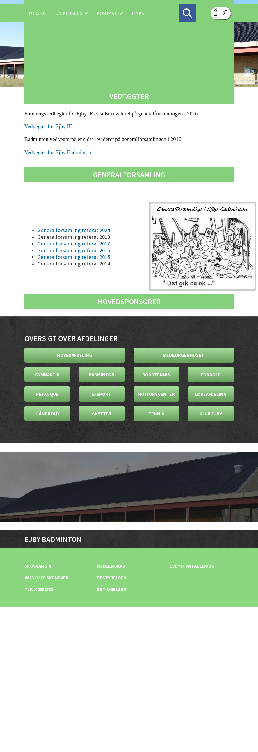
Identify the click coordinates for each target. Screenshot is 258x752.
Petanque (47, 394)
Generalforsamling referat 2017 (73, 243)
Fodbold (211, 374)
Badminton (102, 374)
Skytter (101, 413)
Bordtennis (156, 374)
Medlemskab (111, 566)
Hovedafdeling (74, 355)
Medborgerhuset (183, 355)
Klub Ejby (211, 413)
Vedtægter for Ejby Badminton (57, 152)
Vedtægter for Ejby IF (48, 126)
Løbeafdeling (211, 394)
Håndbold (47, 413)
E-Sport (101, 394)
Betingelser (111, 589)
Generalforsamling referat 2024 (73, 230)
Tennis (156, 413)
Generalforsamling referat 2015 (73, 257)
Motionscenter (156, 394)
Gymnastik (47, 374)
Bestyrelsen (112, 577)
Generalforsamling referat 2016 (73, 250)
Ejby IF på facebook (192, 566)
